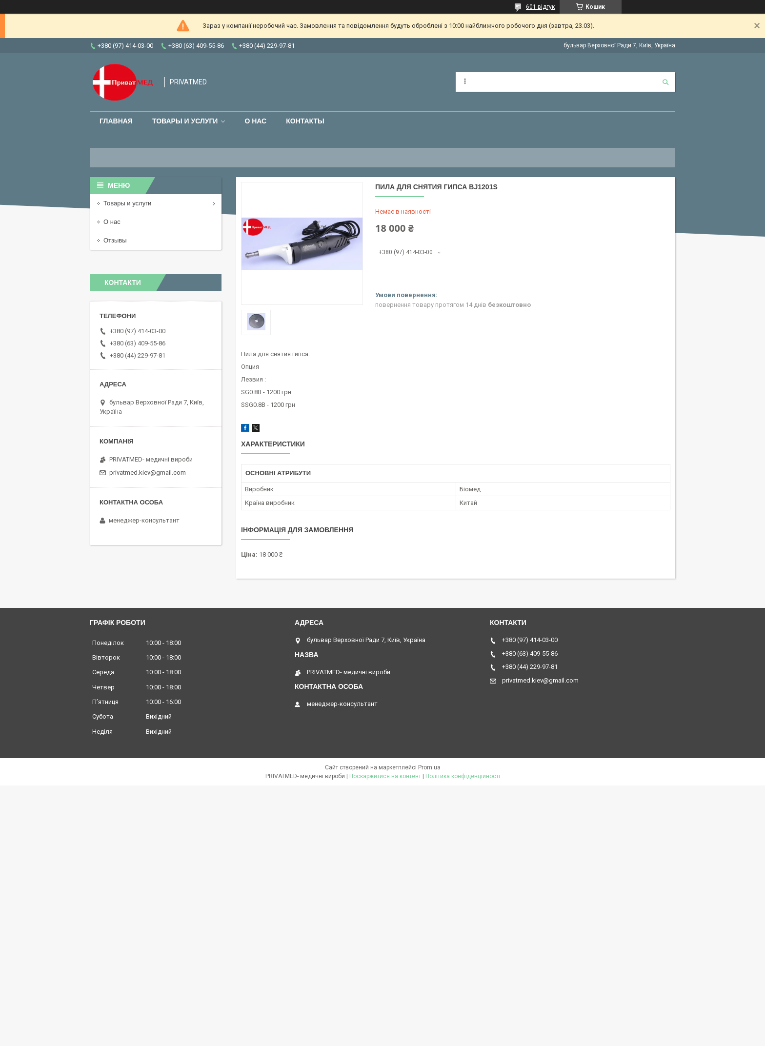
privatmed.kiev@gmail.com (147, 472)
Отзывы (115, 240)
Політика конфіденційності (462, 776)
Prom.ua (429, 767)
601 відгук (540, 6)
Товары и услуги (185, 121)
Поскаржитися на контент (385, 776)
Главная (116, 121)
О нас (255, 121)
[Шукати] (665, 82)
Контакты (305, 121)
